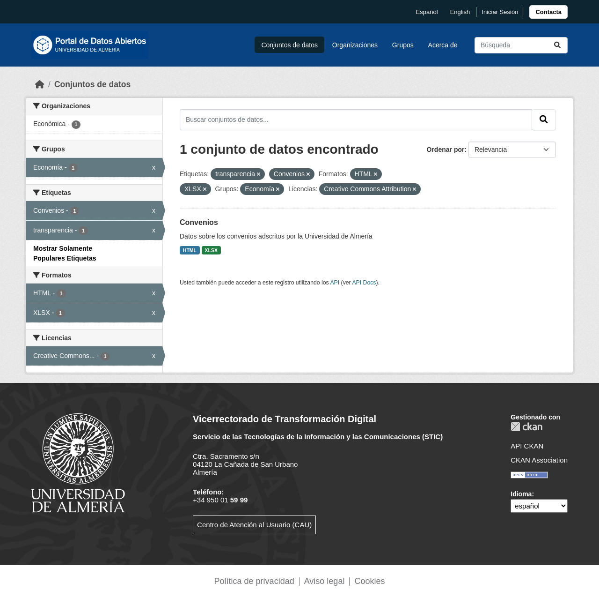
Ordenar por (446, 149)
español (427, 11)
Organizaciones (355, 45)
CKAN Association (539, 460)
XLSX (211, 250)
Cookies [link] (369, 581)
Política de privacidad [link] (254, 581)
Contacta (548, 11)
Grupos (403, 45)
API (334, 282)
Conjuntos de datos (289, 45)
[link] (548, 12)
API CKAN (527, 446)
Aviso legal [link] (324, 581)
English (460, 11)
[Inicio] (39, 84)
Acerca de (443, 45)
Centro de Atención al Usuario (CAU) (254, 525)
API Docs (364, 282)
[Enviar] (557, 45)
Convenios (199, 222)
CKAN (526, 427)
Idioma (521, 494)
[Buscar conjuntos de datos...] (521, 45)
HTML (190, 250)
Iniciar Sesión (500, 11)
